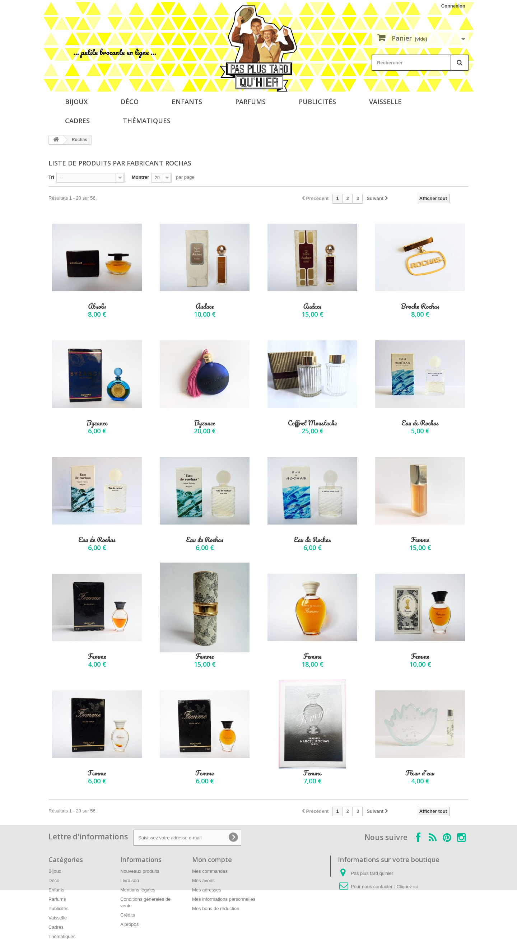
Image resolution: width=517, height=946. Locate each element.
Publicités (317, 101)
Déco (130, 101)
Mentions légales (137, 890)
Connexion (453, 6)
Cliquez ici (407, 886)
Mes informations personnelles (223, 899)
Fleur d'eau (420, 773)
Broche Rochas (420, 306)
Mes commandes (210, 871)
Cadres (77, 120)
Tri (51, 177)
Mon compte (212, 859)
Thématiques (147, 120)
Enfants (187, 101)
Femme (420, 540)
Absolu (97, 306)
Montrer (140, 177)
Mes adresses (206, 890)
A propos (129, 924)
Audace (204, 306)
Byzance (97, 423)
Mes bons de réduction (215, 908)
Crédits (127, 915)
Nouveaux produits (139, 871)
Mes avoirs (203, 880)
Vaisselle (385, 101)
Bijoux (76, 101)
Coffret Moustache (312, 423)
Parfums (250, 101)
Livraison (129, 880)
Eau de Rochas (420, 423)
